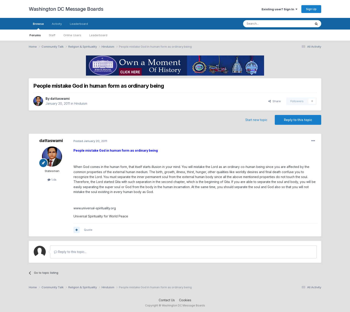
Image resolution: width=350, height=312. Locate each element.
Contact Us (167, 300)
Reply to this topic (298, 120)
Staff (52, 35)
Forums (35, 35)
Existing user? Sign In (279, 9)
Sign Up (311, 9)
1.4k (52, 179)
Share (274, 101)
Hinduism (80, 103)
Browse (38, 26)
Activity (57, 23)
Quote (88, 229)
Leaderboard (98, 35)
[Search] (266, 23)
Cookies (185, 300)
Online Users (72, 35)
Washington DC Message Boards (66, 9)
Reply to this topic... (70, 252)
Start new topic (256, 120)
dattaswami (60, 98)
